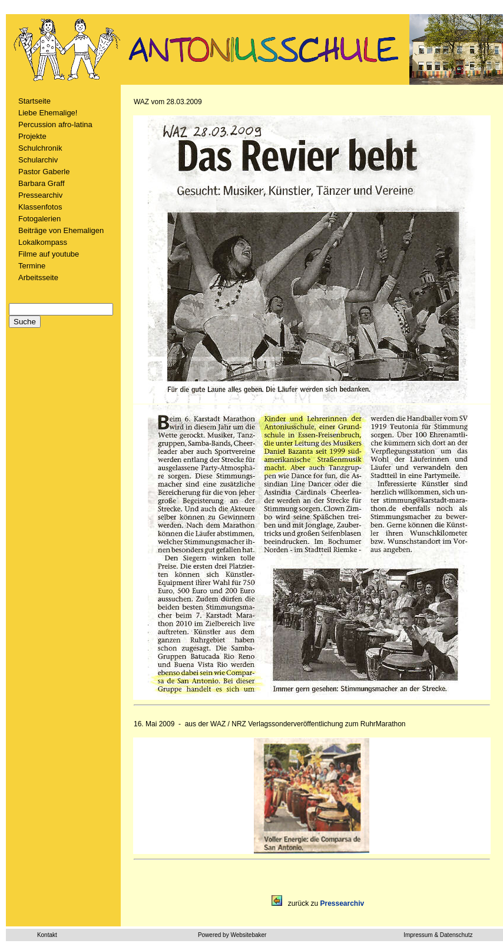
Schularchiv (38, 159)
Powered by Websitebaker (232, 935)
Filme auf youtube (48, 254)
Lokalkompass (42, 242)
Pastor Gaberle (44, 171)
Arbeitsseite (38, 277)
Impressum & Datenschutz (437, 935)
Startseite (34, 101)
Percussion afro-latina (55, 124)
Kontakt (47, 935)
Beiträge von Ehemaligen (61, 230)
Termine (31, 265)
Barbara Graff (41, 183)
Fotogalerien (39, 218)
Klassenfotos (40, 206)
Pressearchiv (40, 195)
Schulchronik (40, 148)
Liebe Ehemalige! (47, 112)
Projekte (32, 136)
